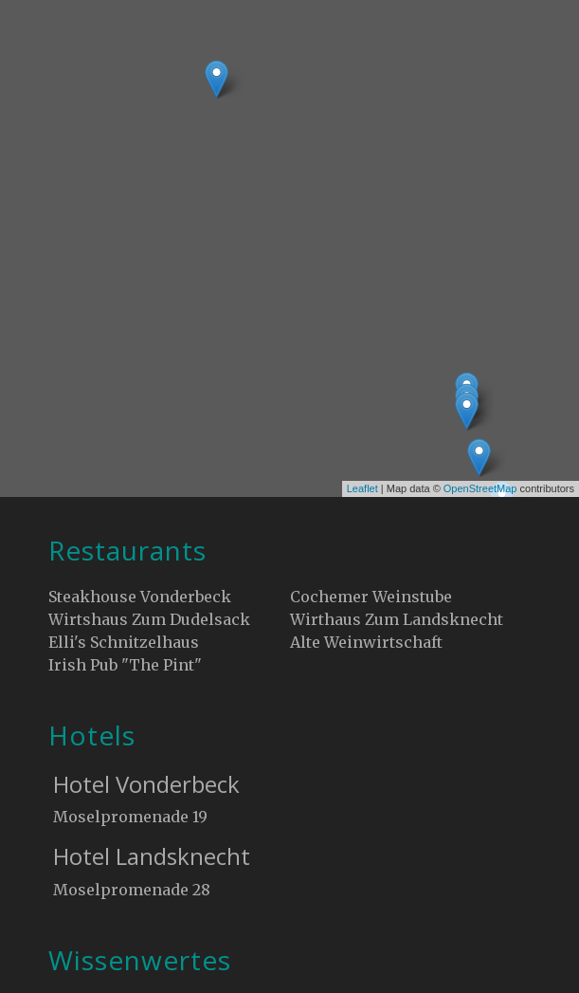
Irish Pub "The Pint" (125, 664)
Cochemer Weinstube (371, 596)
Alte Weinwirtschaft (366, 642)
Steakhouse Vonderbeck (139, 596)
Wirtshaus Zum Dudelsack (149, 619)
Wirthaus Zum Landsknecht (396, 619)
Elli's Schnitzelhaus (123, 642)
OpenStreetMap (480, 488)
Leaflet (362, 488)
